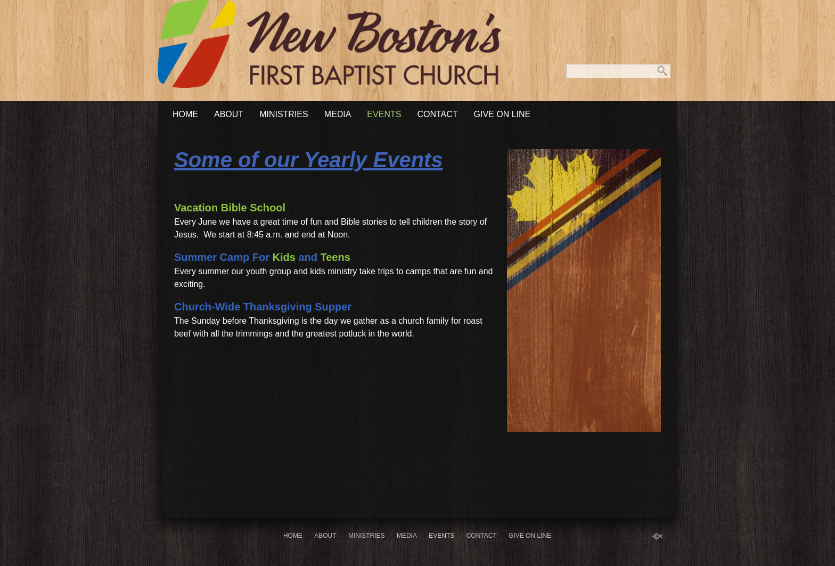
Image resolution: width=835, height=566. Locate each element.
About (228, 114)
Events (384, 114)
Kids (283, 257)
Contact (437, 114)
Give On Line (502, 114)
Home (185, 114)
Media (337, 114)
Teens (335, 257)
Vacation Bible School (229, 208)
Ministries (283, 114)
